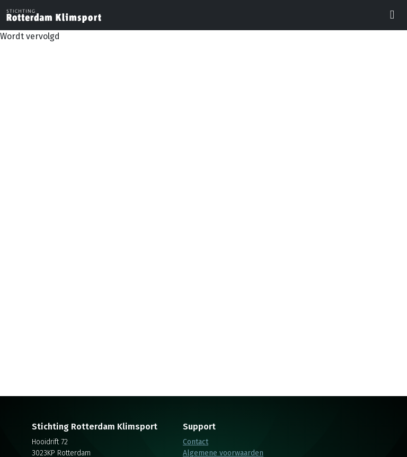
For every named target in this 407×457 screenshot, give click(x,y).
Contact (195, 441)
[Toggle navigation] (392, 15)
